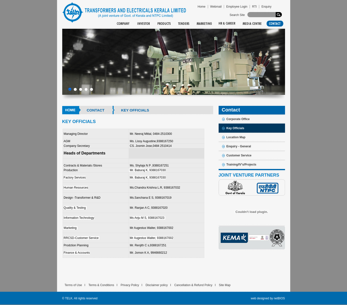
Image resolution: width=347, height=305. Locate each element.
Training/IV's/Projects (241, 164)
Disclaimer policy (157, 285)
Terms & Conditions (101, 285)
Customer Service (239, 155)
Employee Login (236, 6)
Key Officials (235, 128)
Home (202, 6)
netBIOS (279, 298)
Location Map (235, 137)
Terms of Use (73, 285)
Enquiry (266, 6)
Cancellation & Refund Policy (193, 285)
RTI (254, 6)
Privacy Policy (130, 285)
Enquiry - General (238, 146)
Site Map (224, 285)
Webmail (216, 6)
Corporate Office (238, 119)
